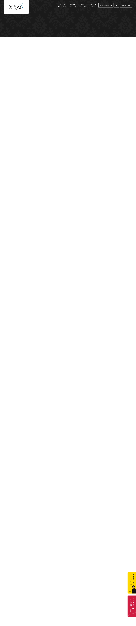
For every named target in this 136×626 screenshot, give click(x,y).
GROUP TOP (126, 5)
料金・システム (62, 6)
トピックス (92, 6)
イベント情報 (82, 6)
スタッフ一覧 (72, 6)
